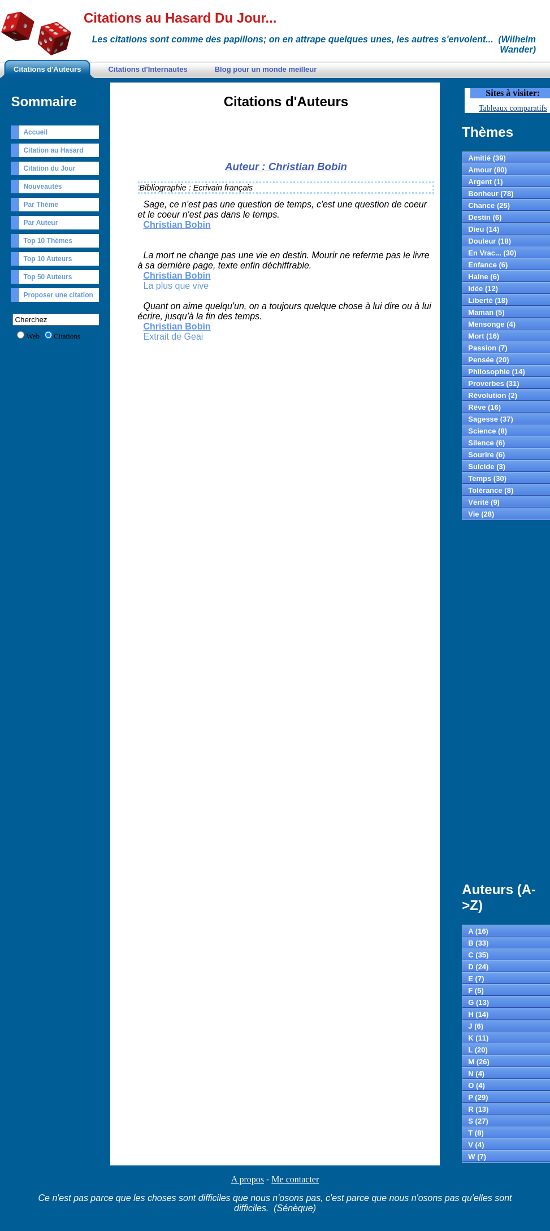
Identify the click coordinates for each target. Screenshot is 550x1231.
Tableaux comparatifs (513, 108)
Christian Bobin (177, 224)
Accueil (35, 132)
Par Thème (40, 205)
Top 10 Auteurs (47, 259)
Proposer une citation (58, 295)
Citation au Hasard (53, 150)
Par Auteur (40, 223)
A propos (247, 1179)
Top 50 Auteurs (47, 277)
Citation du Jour (49, 168)
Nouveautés (42, 186)
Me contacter (295, 1179)
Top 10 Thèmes (47, 241)
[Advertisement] (286, 138)
